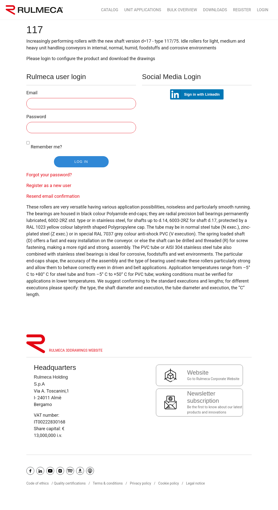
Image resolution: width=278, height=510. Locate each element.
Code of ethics (37, 483)
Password (36, 116)
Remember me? (44, 143)
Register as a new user (48, 185)
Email (32, 92)
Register (242, 9)
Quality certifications (70, 483)
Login (262, 9)
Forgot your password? (49, 174)
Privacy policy (140, 483)
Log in (81, 162)
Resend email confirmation (53, 196)
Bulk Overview (182, 9)
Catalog (109, 9)
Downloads (215, 9)
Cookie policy (168, 483)
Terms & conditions (108, 483)
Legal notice (195, 483)
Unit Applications (142, 9)
